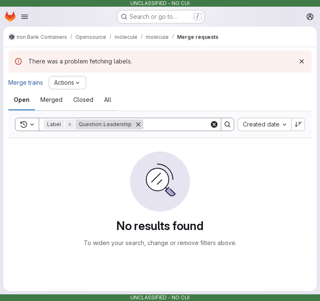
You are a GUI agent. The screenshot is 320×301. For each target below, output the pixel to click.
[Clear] (214, 124)
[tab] (21, 99)
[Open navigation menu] (24, 16)
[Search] (195, 124)
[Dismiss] (302, 61)
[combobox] (264, 124)
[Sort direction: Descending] (298, 124)
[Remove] (138, 124)
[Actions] (67, 82)
